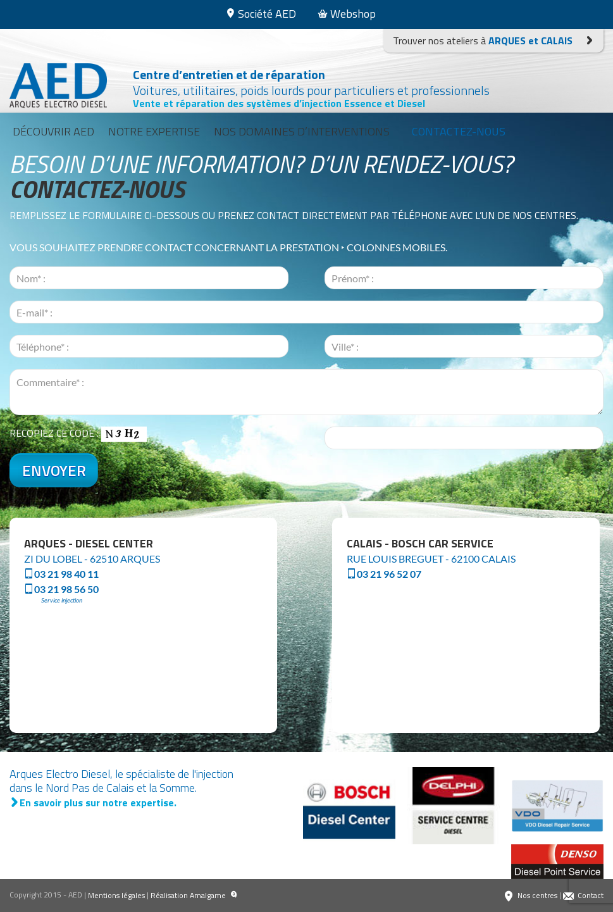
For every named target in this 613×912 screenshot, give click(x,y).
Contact (583, 895)
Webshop (347, 13)
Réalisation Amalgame (194, 895)
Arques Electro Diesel (61, 85)
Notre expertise (154, 131)
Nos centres (530, 895)
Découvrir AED (53, 131)
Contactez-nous (458, 131)
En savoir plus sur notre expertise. (92, 802)
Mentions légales (116, 895)
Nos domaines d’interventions (302, 131)
